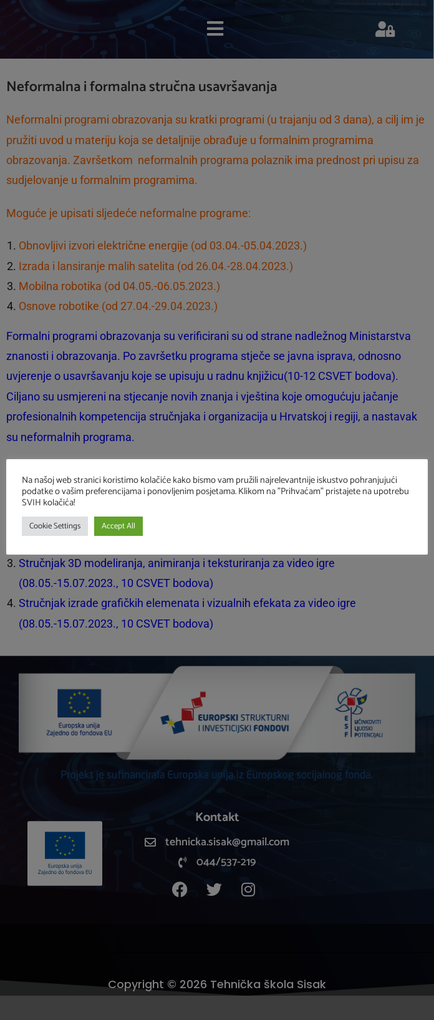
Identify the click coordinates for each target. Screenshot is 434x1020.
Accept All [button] (118, 526)
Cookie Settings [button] (54, 526)
